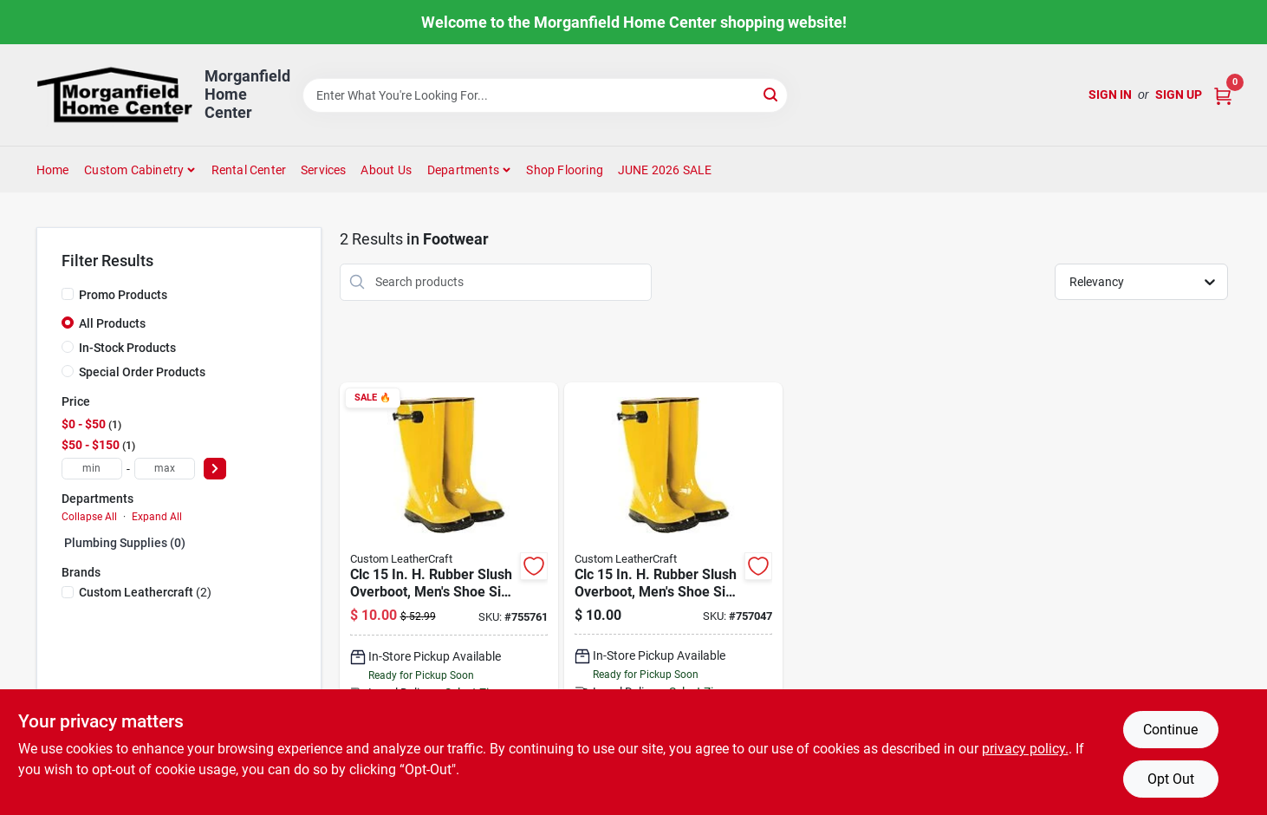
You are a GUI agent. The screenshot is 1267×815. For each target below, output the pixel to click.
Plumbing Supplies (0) (124, 543)
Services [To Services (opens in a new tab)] (324, 170)
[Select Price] (215, 468)
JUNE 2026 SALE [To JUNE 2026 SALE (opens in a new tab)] (665, 170)
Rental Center (249, 170)
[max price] (164, 468)
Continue (1170, 729)
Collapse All (89, 517)
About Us (386, 170)
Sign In (1110, 94)
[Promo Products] (68, 294)
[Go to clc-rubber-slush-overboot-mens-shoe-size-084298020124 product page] (449, 595)
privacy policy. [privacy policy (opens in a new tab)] (1025, 748)
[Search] (771, 94)
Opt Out (1170, 779)
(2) (145, 592)
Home (52, 170)
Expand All (157, 517)
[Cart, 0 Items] (1222, 95)
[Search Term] (545, 95)
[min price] (92, 468)
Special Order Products (142, 372)
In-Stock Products (127, 347)
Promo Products (123, 294)
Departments (463, 170)
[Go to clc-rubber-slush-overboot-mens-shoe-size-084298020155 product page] (673, 595)
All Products (112, 323)
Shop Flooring (564, 170)
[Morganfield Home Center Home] (114, 95)
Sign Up (1178, 94)
